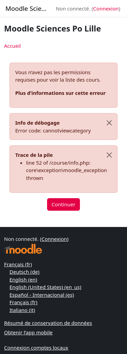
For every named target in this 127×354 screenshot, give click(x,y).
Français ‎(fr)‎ (18, 264)
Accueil (12, 45)
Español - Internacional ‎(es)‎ (41, 294)
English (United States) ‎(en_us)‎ (45, 287)
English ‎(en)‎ (23, 279)
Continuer (63, 204)
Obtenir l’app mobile (28, 332)
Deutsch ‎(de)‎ (24, 271)
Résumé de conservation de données (48, 322)
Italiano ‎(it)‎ (22, 310)
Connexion (106, 8)
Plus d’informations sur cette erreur (60, 92)
